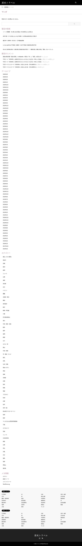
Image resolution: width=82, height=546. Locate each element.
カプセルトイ (6, 428)
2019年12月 (5, 189)
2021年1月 (5, 160)
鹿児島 (4, 468)
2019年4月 (5, 207)
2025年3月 (5, 95)
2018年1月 (5, 243)
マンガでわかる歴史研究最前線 (10, 421)
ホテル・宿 (5, 344)
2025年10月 (5, 90)
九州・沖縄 (5, 364)
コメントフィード (7, 481)
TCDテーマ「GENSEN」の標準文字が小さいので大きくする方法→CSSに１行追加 (22, 59)
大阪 (4, 451)
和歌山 (4, 465)
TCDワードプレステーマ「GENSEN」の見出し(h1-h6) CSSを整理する (19, 64)
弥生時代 (43, 502)
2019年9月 (5, 196)
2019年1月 (5, 215)
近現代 (22, 504)
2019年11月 (5, 191)
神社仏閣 (43, 496)
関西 (4, 337)
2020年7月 (5, 176)
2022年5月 (5, 149)
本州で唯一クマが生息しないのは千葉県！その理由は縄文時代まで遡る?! (20, 36)
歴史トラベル (41, 535)
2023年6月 (5, 116)
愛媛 (4, 293)
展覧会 (42, 504)
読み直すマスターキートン (9, 411)
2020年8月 (5, 173)
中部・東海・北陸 (7, 324)
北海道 (4, 377)
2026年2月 (5, 79)
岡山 (4, 347)
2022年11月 (5, 134)
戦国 (62, 504)
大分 (4, 455)
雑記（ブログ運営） (7, 256)
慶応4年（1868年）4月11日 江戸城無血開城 (13, 40)
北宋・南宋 (63, 494)
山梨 (4, 277)
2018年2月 (5, 241)
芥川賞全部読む (6, 317)
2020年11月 (5, 165)
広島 (4, 361)
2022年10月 (5, 136)
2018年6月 (5, 230)
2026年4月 (5, 74)
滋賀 (4, 280)
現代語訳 (5, 303)
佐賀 (4, 414)
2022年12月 (5, 131)
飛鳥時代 (43, 500)
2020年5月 (5, 178)
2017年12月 (5, 246)
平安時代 (43, 498)
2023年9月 (5, 110)
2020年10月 (5, 168)
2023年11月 (5, 105)
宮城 (4, 431)
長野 (4, 461)
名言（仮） (5, 407)
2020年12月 (5, 162)
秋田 (4, 418)
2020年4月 (5, 181)
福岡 (4, 334)
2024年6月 (5, 100)
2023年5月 (5, 118)
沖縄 (4, 263)
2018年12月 (5, 217)
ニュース (5, 273)
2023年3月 (5, 123)
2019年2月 (5, 212)
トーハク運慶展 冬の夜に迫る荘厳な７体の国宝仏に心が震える (18, 31)
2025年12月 (5, 84)
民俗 (22, 498)
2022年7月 (5, 144)
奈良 (4, 384)
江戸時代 (4, 494)
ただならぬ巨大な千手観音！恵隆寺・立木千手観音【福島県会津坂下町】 (20, 45)
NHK (4, 397)
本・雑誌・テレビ (7, 354)
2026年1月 (5, 82)
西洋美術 (23, 500)
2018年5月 (5, 233)
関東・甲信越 (6, 310)
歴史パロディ (6, 367)
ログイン (5, 476)
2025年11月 (5, 87)
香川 (4, 320)
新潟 (4, 267)
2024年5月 (5, 103)
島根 (4, 387)
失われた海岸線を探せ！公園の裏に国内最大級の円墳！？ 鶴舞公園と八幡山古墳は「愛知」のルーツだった (28, 49)
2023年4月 (5, 121)
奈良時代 (4, 500)
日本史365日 (6, 438)
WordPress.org (6, 484)
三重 (4, 313)
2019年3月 (5, 209)
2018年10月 (5, 222)
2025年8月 (5, 92)
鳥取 (4, 441)
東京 (4, 357)
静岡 (4, 270)
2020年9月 (5, 170)
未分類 (4, 283)
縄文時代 (4, 502)
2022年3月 (5, 155)
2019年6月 (5, 202)
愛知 (4, 300)
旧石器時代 (24, 502)
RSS (42, 538)
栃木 (4, 307)
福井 (4, 330)
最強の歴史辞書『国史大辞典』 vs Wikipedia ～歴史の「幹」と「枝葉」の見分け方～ (22, 56)
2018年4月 (5, 235)
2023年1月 (5, 129)
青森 (4, 391)
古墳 (42, 494)
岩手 (4, 404)
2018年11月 (5, 220)
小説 (3, 506)
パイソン (5, 290)
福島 (4, 458)
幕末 (22, 506)
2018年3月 (5, 238)
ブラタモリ (5, 394)
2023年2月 (5, 126)
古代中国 (63, 496)
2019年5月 (5, 204)
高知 (4, 371)
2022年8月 (5, 142)
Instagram (39, 538)
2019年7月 (5, 199)
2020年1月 (5, 186)
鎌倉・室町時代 (5, 498)
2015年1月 (5, 248)
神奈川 (4, 260)
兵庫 (4, 401)
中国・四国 (5, 350)
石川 (4, 287)
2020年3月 (5, 183)
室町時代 (63, 498)
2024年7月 (5, 97)
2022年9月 (5, 139)
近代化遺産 (63, 502)
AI (61, 500)
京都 (4, 381)
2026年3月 (5, 77)
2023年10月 (5, 108)
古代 (3, 496)
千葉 (4, 424)
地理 (3, 504)
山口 (4, 340)
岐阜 (4, 327)
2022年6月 (5, 147)
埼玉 (4, 448)
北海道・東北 (6, 297)
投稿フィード (6, 479)
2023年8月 (5, 113)
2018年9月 (5, 225)
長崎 (4, 374)
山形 (4, 444)
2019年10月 (5, 194)
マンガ (42, 506)
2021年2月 (5, 157)
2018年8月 (5, 228)
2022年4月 (5, 152)
